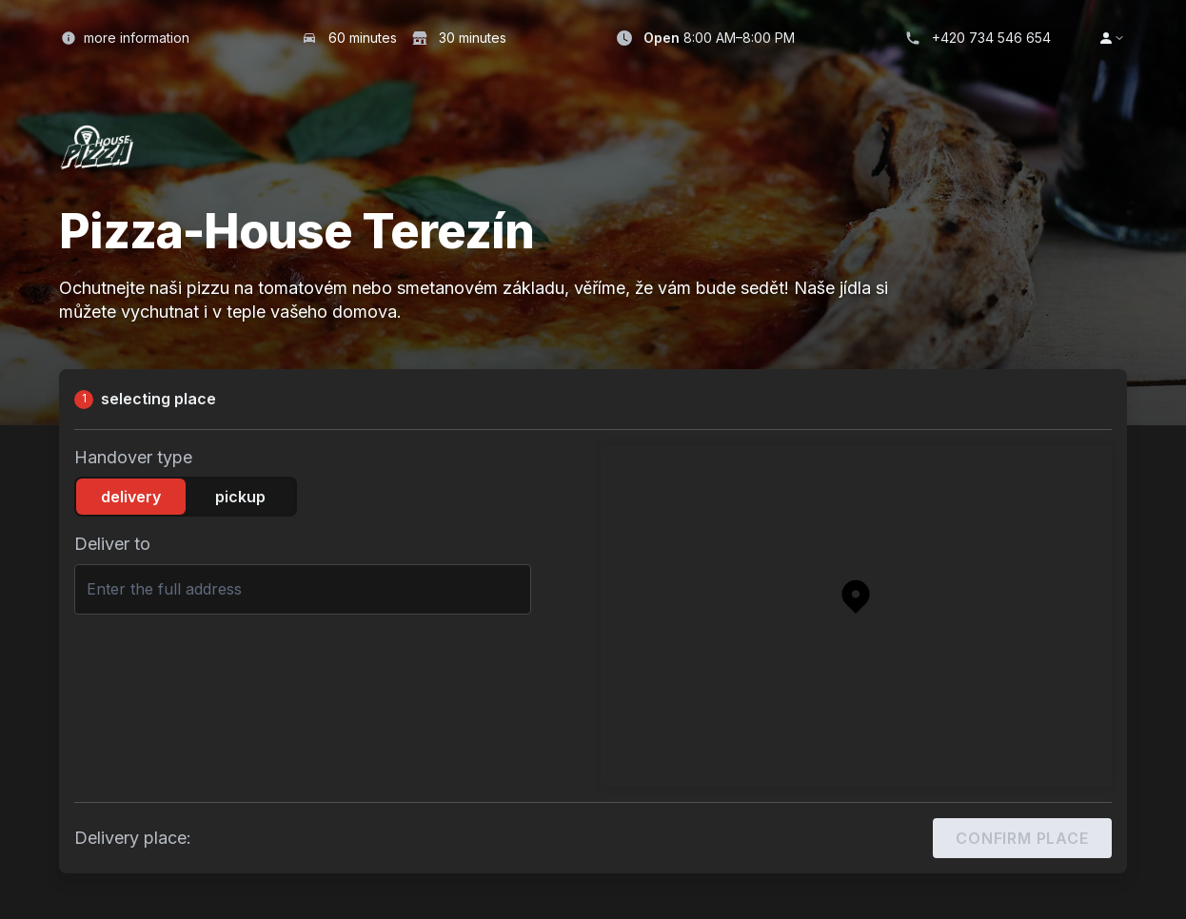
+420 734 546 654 (991, 37)
